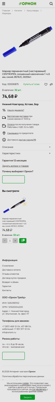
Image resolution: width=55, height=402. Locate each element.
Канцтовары (33, 11)
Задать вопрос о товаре (15, 166)
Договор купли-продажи (14, 278)
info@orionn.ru (9, 332)
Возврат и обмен (10, 282)
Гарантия (6, 286)
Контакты (6, 290)
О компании (8, 265)
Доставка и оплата (11, 269)
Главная (6, 11)
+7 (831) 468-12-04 (11, 326)
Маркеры (6, 13)
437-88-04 (26, 326)
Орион (32, 371)
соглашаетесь (39, 389)
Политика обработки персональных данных (23, 376)
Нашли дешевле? (15, 110)
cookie (25, 383)
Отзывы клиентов (10, 273)
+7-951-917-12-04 (21, 329)
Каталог (18, 11)
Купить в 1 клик (31, 84)
